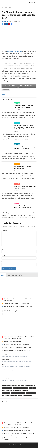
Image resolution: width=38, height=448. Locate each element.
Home (3, 7)
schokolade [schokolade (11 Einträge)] (28, 392)
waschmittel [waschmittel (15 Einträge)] (8, 390)
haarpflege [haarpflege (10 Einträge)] (4, 395)
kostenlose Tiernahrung (14, 51)
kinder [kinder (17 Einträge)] (34, 388)
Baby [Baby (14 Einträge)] (20, 390)
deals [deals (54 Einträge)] (22, 385)
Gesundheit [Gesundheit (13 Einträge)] (24, 390)
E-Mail (3, 255)
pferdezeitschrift (5, 89)
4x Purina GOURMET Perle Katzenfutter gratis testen (17, 350)
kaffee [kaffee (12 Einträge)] (12, 392)
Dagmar (11, 21)
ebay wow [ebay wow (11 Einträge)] (23, 392)
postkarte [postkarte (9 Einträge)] (30, 395)
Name (3, 249)
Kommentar (5, 230)
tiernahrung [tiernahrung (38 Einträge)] (32, 385)
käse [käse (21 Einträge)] (30, 388)
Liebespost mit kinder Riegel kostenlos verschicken (17, 314)
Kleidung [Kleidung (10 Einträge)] (10, 395)
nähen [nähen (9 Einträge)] (24, 395)
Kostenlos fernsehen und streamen (13, 341)
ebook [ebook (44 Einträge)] (26, 385)
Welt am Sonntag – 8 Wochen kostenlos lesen (23, 167)
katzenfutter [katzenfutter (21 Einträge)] (20, 388)
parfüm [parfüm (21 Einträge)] (26, 388)
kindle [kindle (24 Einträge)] (10, 388)
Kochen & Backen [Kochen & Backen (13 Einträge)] (6, 392)
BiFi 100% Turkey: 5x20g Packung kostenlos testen (16, 311)
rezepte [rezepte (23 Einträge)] (14, 388)
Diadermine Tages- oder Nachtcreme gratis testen (16, 344)
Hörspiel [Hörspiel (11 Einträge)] (17, 392)
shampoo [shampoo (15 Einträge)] (15, 390)
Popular (3, 275)
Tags (20, 275)
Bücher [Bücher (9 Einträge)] (15, 395)
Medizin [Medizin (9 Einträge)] (20, 395)
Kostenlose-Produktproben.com (22, 444)
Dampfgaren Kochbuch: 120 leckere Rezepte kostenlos (25, 187)
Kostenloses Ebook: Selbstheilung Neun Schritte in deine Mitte (24, 147)
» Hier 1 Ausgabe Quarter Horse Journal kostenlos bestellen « (18, 86)
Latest (8, 275)
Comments (14, 275)
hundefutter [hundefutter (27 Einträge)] (4, 388)
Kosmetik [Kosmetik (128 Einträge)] (11, 385)
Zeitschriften (8, 7)
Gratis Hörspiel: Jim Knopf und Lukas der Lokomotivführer (23, 207)
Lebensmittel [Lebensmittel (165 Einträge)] (5, 385)
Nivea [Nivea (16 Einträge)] (3, 390)
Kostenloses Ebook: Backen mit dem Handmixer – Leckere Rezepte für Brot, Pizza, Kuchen (24, 127)
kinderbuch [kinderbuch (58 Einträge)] (17, 385)
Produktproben (6, 402)
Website (3, 262)
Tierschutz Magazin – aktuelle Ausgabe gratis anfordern (23, 106)
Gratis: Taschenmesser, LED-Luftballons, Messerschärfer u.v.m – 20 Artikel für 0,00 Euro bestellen (20, 337)
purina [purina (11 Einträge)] (34, 392)
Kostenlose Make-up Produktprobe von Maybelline (16, 303)
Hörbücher (16, 203)
